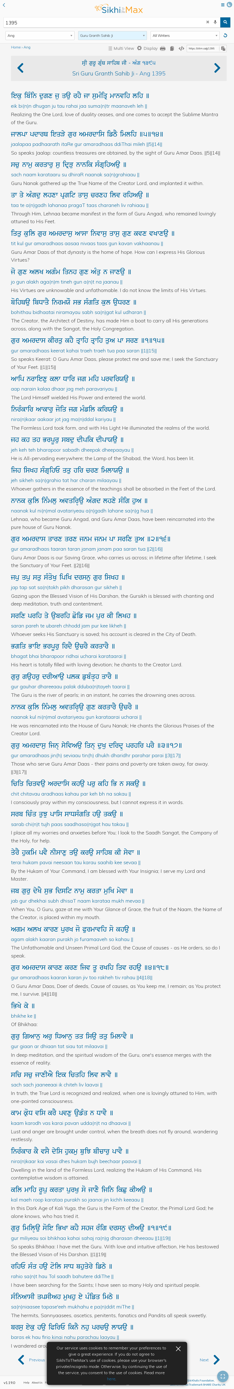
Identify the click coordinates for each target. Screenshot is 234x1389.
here (111, 1378)
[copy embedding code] (181, 48)
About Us (37, 1382)
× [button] (178, 1348)
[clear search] (207, 22)
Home (16, 47)
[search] (225, 22)
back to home (119, 8)
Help (26, 1382)
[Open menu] (223, 5)
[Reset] (226, 35)
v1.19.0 (9, 1382)
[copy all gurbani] (172, 48)
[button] (4, 5)
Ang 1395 (152, 73)
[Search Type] (39, 35)
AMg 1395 (144, 63)
